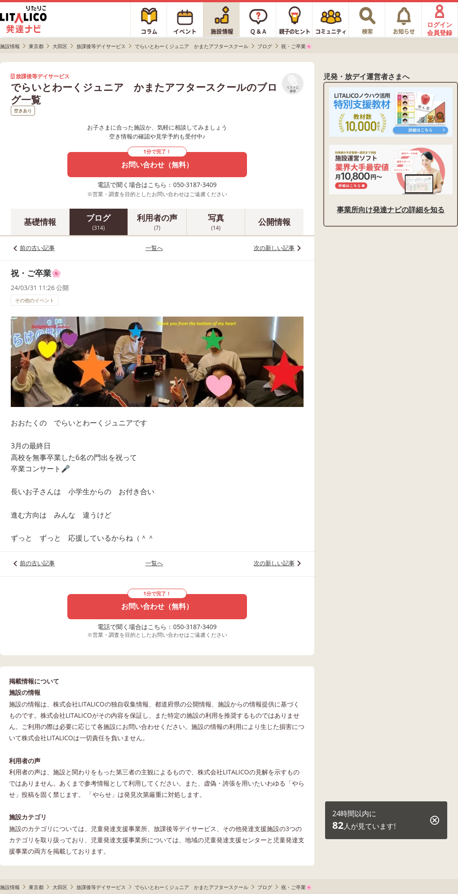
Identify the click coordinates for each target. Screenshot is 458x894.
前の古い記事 (37, 248)
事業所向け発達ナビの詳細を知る (391, 210)
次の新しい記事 (274, 248)
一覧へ (154, 248)
